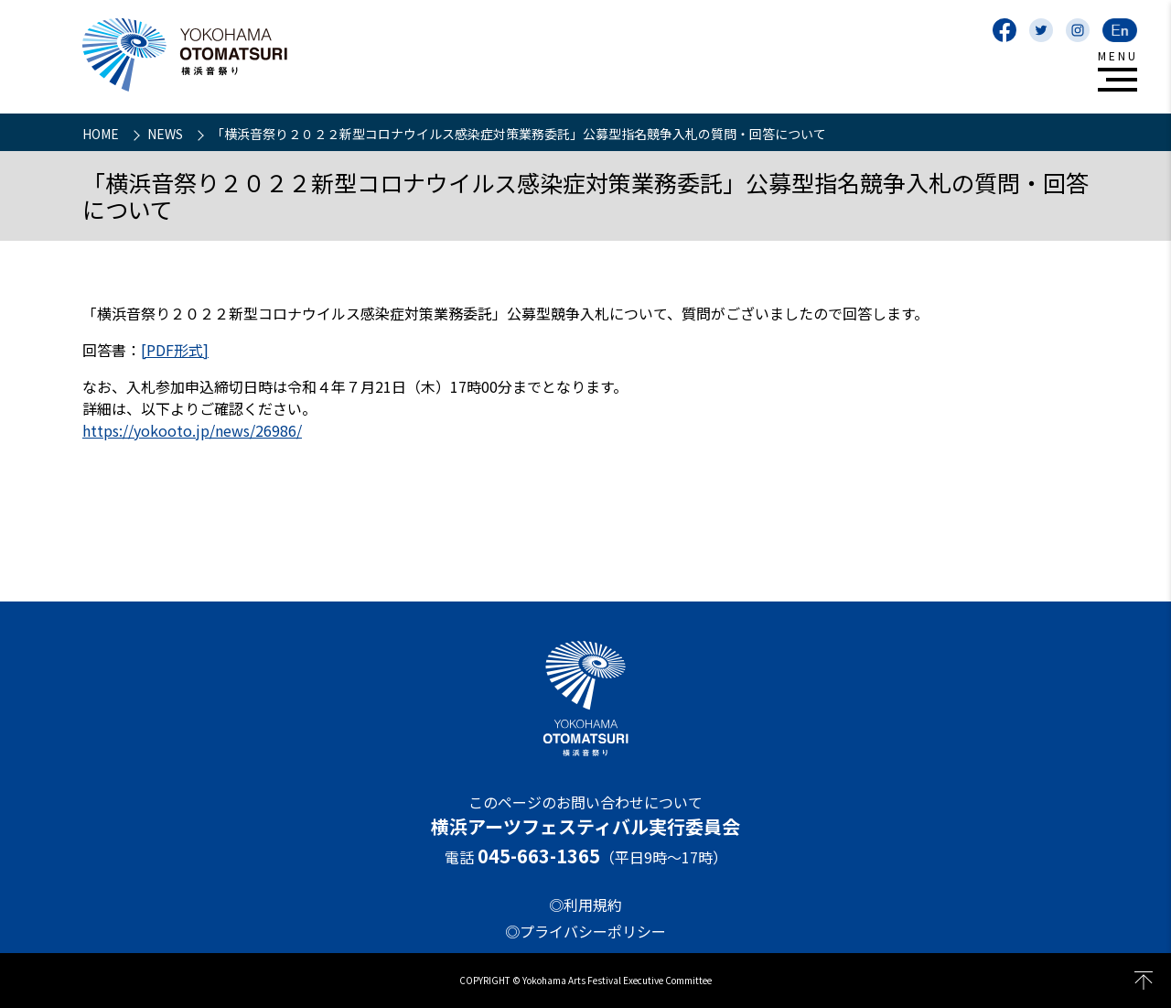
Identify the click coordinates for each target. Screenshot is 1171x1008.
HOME (102, 133)
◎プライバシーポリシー (585, 931)
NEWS (166, 133)
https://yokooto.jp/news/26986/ (192, 430)
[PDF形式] (175, 350)
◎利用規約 (585, 904)
